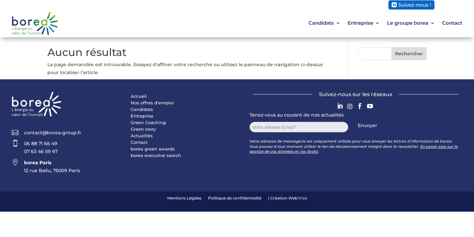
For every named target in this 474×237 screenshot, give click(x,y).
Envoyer (367, 125)
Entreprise (360, 23)
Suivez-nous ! (414, 5)
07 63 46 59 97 (41, 151)
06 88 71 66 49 (40, 143)
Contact (452, 23)
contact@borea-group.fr (52, 133)
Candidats (321, 23)
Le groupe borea (407, 23)
